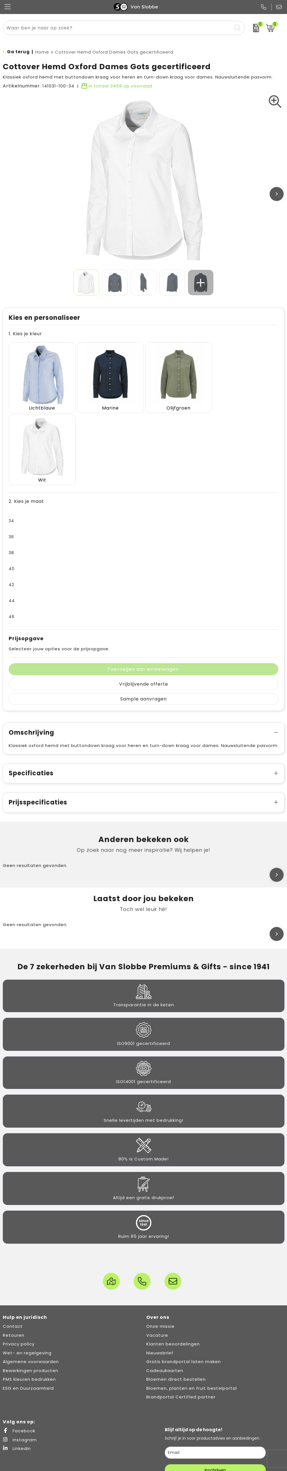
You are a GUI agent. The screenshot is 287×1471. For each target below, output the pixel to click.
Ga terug (18, 52)
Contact (13, 1253)
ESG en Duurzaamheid (28, 1315)
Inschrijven (215, 1397)
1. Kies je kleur (25, 334)
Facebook (19, 1358)
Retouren (13, 1262)
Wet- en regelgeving (27, 1280)
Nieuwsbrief (159, 1280)
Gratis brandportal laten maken (183, 1289)
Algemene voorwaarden (31, 1289)
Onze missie (160, 1253)
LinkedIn (17, 1376)
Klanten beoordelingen (173, 1271)
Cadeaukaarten (164, 1297)
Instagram (20, 1367)
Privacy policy (18, 1271)
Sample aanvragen (143, 626)
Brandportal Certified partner (181, 1324)
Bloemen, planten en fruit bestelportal (191, 1315)
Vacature (157, 1262)
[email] (215, 1380)
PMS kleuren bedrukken (29, 1306)
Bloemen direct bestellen (176, 1306)
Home (42, 52)
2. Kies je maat (26, 428)
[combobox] (117, 28)
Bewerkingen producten (30, 1297)
